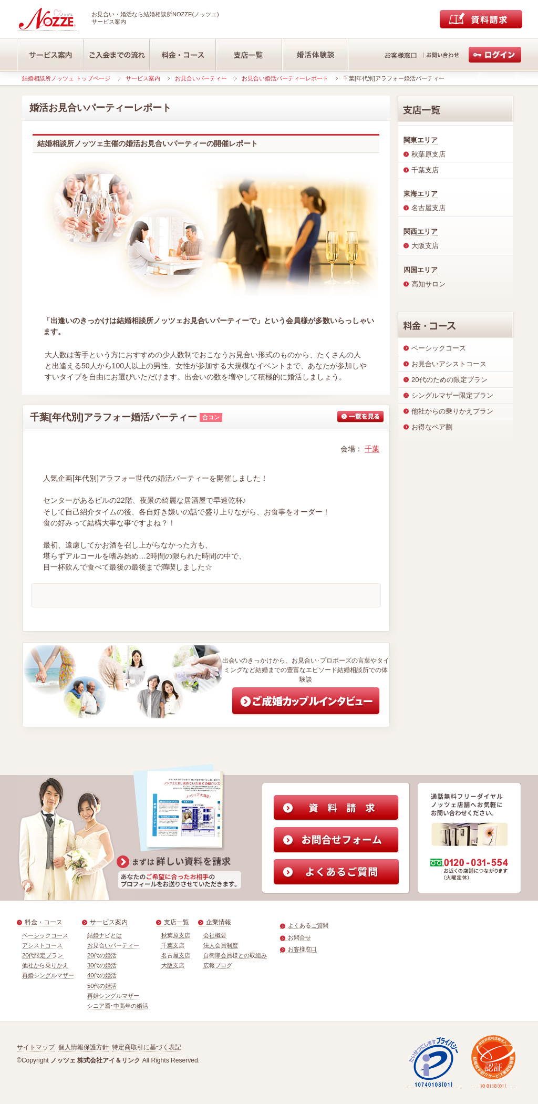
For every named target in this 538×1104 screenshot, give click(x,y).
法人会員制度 (220, 945)
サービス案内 (143, 78)
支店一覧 (176, 922)
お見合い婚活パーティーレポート (285, 78)
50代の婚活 (102, 986)
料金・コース (44, 922)
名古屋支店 (175, 955)
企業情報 (218, 922)
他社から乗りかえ (45, 965)
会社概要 (214, 935)
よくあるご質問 (308, 925)
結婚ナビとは (104, 935)
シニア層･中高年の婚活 (117, 1006)
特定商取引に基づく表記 (146, 1047)
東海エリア (421, 194)
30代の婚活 (102, 965)
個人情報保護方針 (83, 1047)
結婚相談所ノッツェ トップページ (66, 78)
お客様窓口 (302, 949)
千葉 (372, 449)
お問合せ (299, 937)
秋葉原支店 (175, 935)
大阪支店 (172, 965)
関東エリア (421, 140)
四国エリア (421, 270)
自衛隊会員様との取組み (235, 955)
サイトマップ (36, 1047)
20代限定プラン (43, 955)
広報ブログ (217, 965)
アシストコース (42, 945)
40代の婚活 (102, 975)
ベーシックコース (45, 935)
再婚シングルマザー (48, 975)
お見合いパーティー (201, 78)
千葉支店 (172, 945)
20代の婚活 (102, 955)
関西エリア (421, 231)
